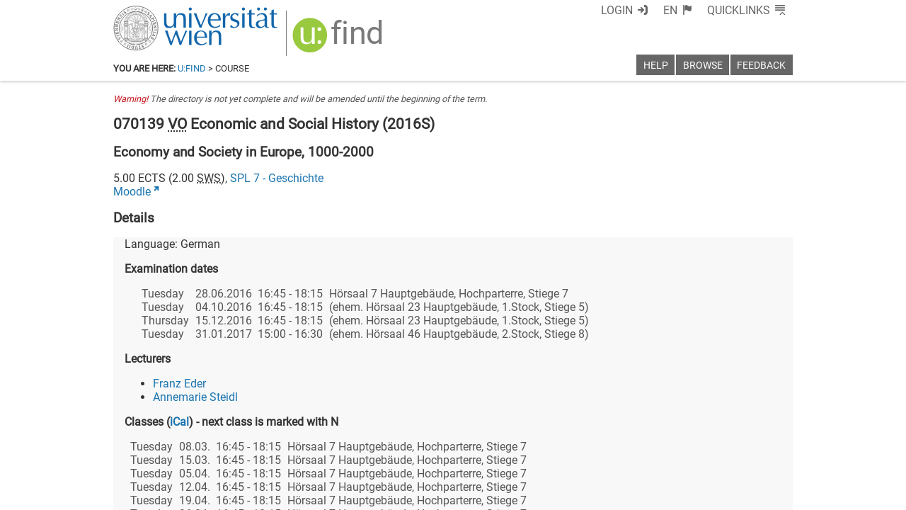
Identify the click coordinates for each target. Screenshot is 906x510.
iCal (179, 422)
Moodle (132, 191)
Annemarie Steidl (195, 397)
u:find (192, 68)
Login (617, 10)
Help (655, 66)
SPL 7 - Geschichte (276, 178)
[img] (339, 40)
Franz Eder (179, 383)
